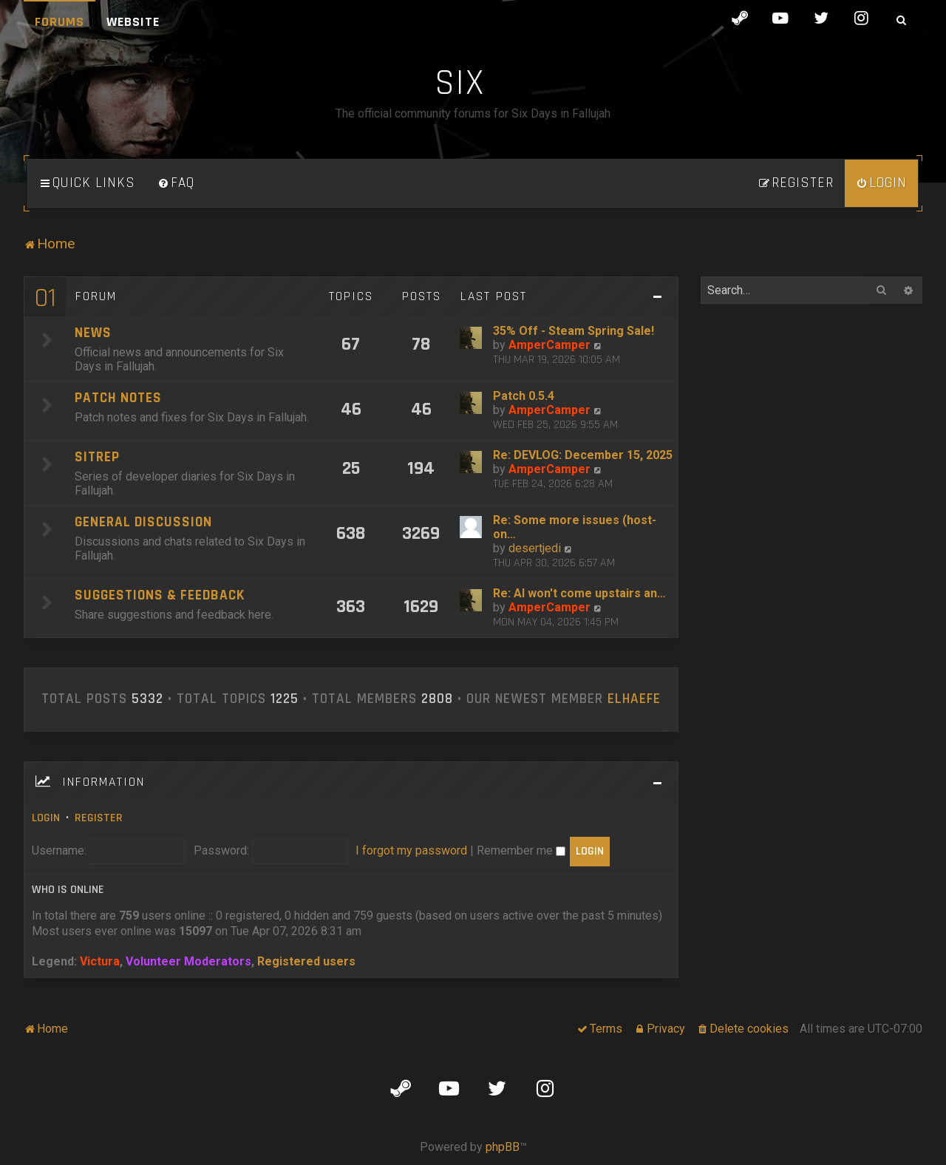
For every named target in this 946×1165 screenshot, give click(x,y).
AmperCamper (549, 345)
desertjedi (534, 548)
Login (46, 818)
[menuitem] (175, 183)
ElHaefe (634, 699)
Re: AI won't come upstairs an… (579, 593)
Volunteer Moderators (188, 961)
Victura (100, 961)
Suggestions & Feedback (160, 595)
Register (99, 818)
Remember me (521, 850)
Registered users (306, 961)
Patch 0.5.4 (523, 396)
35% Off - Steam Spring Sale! (573, 331)
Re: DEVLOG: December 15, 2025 (583, 455)
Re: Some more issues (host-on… (574, 527)
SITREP (97, 457)
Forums (59, 21)
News (93, 333)
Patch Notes (118, 398)
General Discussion (143, 522)
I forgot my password (411, 850)
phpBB (503, 1147)
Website (133, 21)
